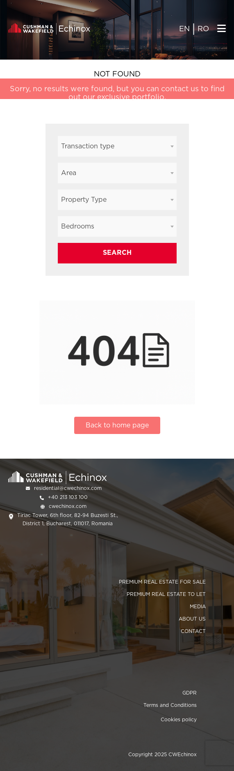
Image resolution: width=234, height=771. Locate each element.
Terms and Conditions (170, 705)
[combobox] (117, 146)
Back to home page (117, 425)
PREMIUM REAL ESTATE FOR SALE (162, 582)
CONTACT (193, 631)
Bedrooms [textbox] (77, 226)
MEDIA (198, 606)
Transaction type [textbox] (87, 146)
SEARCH (117, 252)
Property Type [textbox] (84, 199)
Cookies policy (179, 719)
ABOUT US (192, 619)
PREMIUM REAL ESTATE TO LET (166, 594)
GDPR (189, 693)
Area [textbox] (68, 173)
